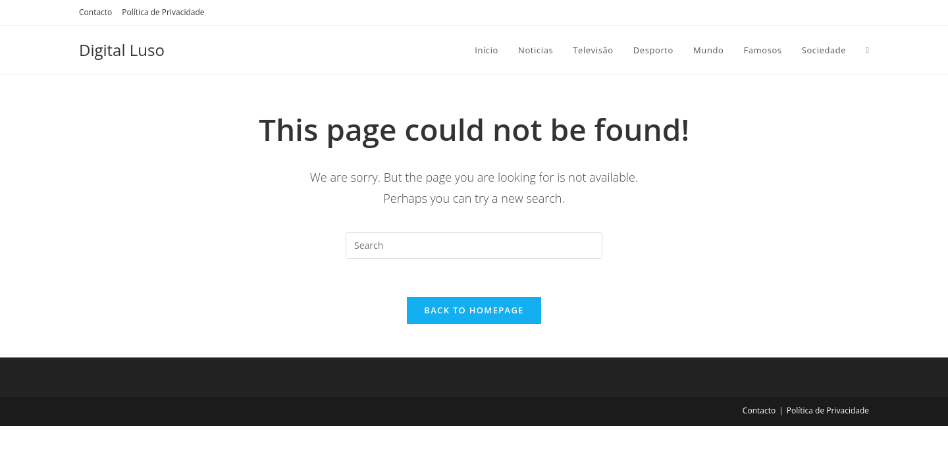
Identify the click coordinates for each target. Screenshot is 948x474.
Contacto (95, 12)
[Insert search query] (474, 245)
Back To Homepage (473, 312)
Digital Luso (122, 50)
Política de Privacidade (163, 12)
